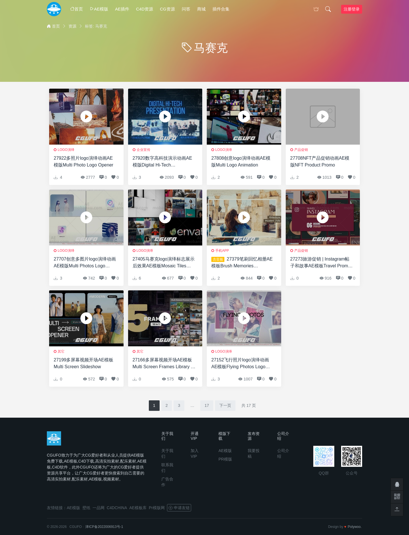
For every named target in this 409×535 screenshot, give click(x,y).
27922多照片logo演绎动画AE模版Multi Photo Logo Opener (83, 161)
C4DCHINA (117, 507)
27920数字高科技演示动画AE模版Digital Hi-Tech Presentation (162, 162)
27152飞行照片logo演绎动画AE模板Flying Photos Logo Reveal (240, 363)
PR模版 (225, 459)
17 (206, 405)
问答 (186, 9)
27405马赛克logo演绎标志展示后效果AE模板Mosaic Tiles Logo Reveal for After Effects (164, 263)
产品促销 (301, 150)
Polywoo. (355, 527)
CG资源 (167, 9)
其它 (61, 351)
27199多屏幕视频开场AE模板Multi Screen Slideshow (83, 363)
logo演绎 (66, 150)
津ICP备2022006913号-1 (104, 527)
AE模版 (99, 9)
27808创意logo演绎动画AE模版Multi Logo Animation (240, 161)
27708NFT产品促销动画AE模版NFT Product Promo (320, 161)
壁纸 (86, 507)
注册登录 (352, 9)
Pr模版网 (157, 507)
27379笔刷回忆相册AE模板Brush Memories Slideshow (242, 263)
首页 (76, 9)
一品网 (99, 507)
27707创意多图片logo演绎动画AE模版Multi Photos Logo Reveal (85, 263)
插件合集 (220, 9)
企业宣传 (143, 150)
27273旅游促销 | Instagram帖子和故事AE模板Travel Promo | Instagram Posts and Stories (321, 263)
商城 (201, 9)
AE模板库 (138, 507)
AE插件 (122, 9)
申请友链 (179, 507)
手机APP (222, 251)
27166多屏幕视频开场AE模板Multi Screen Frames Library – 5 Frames (163, 363)
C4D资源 (144, 9)
